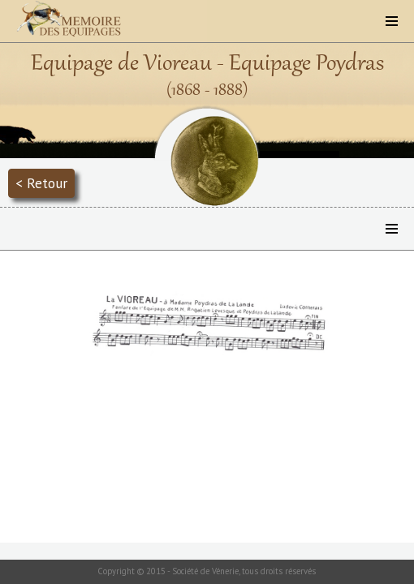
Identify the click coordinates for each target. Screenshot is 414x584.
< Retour (41, 183)
